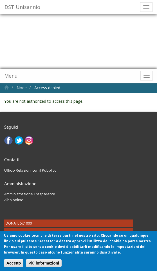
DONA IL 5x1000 (19, 223)
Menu (11, 75)
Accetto (13, 266)
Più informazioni (43, 266)
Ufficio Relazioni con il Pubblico (30, 170)
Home (6, 87)
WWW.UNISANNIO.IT (22, 232)
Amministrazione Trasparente (29, 194)
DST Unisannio (22, 7)
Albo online (13, 200)
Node (22, 87)
